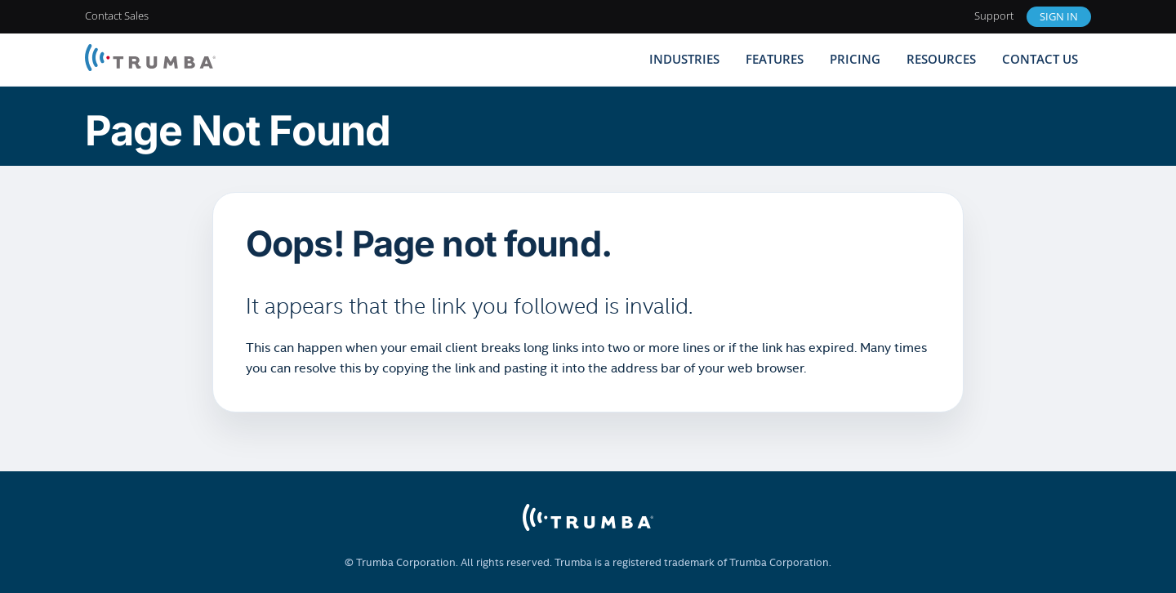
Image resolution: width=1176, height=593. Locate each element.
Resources (941, 59)
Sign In (1059, 16)
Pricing (855, 59)
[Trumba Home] (150, 59)
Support (993, 15)
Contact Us (1040, 59)
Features (775, 59)
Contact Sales (117, 15)
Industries (684, 59)
